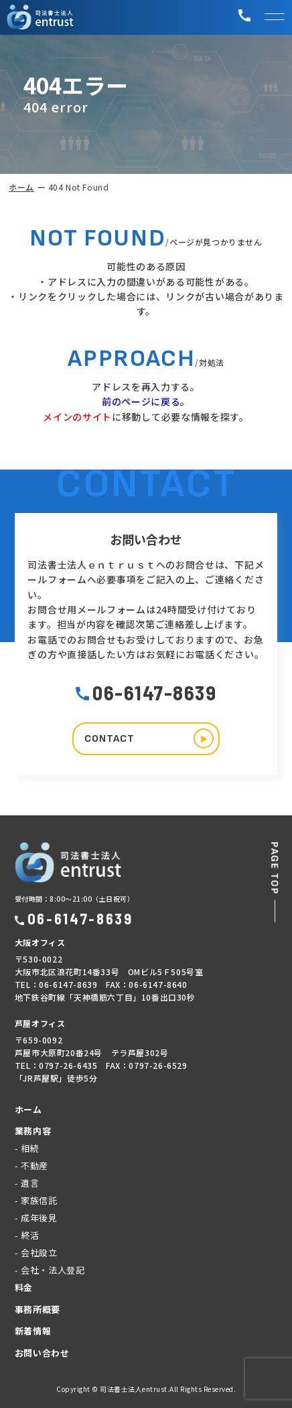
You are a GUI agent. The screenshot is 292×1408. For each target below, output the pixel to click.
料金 (24, 1287)
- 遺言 (27, 1183)
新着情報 (33, 1330)
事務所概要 (37, 1309)
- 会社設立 (36, 1252)
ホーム (21, 187)
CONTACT (149, 738)
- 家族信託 (36, 1200)
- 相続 (27, 1148)
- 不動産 (31, 1165)
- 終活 (27, 1235)
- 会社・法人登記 (50, 1270)
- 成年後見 (36, 1217)
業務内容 (33, 1130)
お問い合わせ (42, 1352)
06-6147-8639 (146, 692)
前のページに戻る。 (146, 401)
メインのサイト (77, 416)
